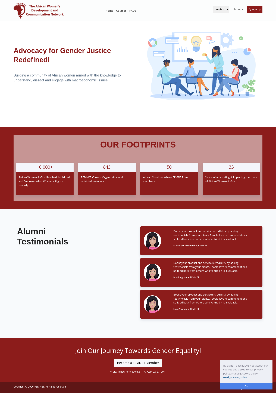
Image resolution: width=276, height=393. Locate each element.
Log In (238, 9)
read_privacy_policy (235, 377)
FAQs (132, 10)
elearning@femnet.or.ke (125, 371)
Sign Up (255, 9)
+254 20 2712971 (155, 371)
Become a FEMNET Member (138, 363)
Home (109, 10)
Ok (246, 386)
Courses (121, 10)
